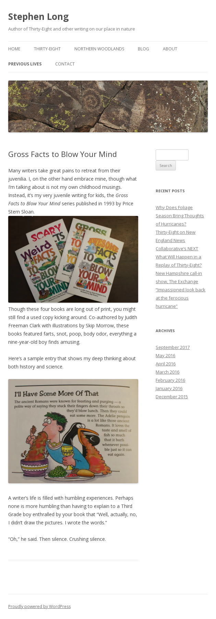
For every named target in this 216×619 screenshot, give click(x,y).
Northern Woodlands (99, 49)
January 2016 (169, 388)
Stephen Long (38, 16)
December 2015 (172, 396)
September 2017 (173, 347)
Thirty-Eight (47, 49)
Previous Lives (24, 64)
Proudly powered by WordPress (39, 606)
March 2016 (167, 372)
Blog (143, 49)
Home (14, 49)
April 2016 (166, 364)
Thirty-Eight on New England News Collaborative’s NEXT (177, 240)
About (170, 49)
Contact (65, 64)
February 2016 (170, 380)
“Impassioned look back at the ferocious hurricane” (180, 298)
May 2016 (165, 355)
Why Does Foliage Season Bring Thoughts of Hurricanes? (180, 215)
